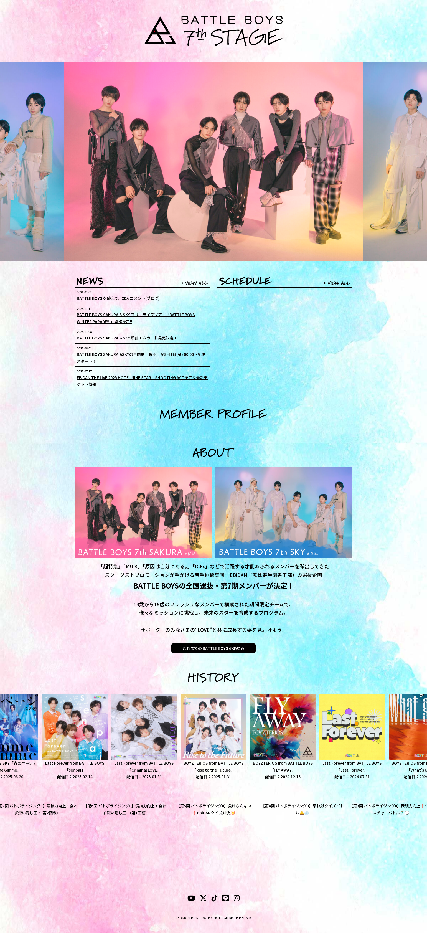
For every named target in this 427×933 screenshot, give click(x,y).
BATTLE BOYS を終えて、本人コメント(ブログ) (118, 298)
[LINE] (225, 899)
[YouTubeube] (191, 899)
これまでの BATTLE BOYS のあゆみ (213, 648)
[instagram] (237, 899)
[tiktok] (214, 899)
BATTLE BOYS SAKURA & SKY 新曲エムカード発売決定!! (126, 338)
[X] (203, 899)
